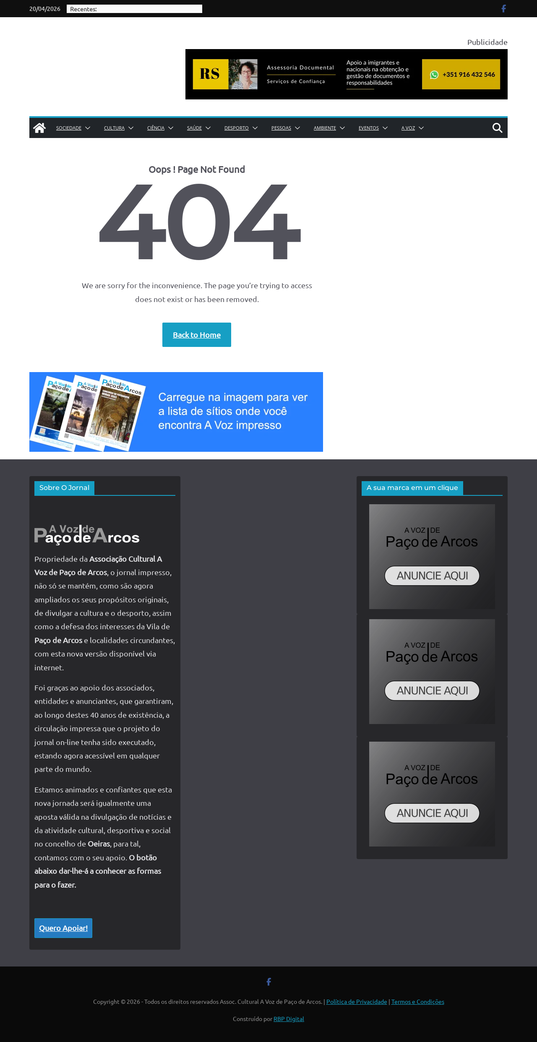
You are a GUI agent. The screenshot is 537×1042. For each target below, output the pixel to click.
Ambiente (325, 128)
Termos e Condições (417, 1001)
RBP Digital (289, 1018)
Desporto (236, 128)
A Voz (408, 128)
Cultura (114, 128)
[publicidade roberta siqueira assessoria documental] (346, 55)
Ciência (155, 128)
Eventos (369, 128)
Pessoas (281, 128)
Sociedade (68, 128)
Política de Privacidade (356, 1001)
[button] (86, 128)
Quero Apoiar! (63, 927)
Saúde (194, 128)
